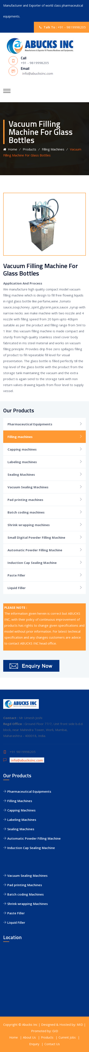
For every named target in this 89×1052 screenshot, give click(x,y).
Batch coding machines (26, 512)
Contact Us (52, 1044)
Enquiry (34, 1044)
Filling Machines (53, 149)
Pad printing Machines (22, 885)
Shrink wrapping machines (29, 525)
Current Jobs (67, 1037)
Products (29, 149)
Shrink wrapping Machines (25, 904)
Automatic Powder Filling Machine (35, 550)
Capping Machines (19, 810)
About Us (29, 1037)
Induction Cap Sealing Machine (32, 562)
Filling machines (20, 437)
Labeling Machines (19, 819)
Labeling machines (22, 462)
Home (10, 149)
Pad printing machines (25, 500)
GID (55, 1031)
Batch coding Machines (23, 894)
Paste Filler (16, 575)
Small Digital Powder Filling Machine (36, 537)
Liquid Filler (17, 588)
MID (80, 1024)
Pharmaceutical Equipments (30, 424)
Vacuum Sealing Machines (28, 487)
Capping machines (22, 449)
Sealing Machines (21, 474)
